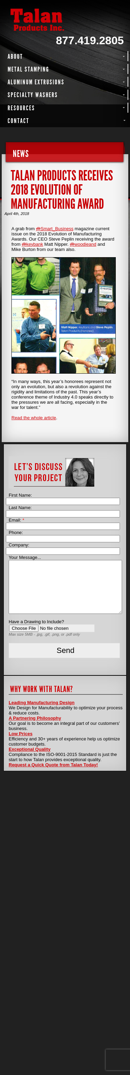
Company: (19, 545)
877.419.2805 (90, 40)
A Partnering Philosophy (35, 718)
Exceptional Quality (30, 749)
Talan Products (65, 20)
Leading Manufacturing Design (42, 702)
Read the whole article (33, 417)
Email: (16, 520)
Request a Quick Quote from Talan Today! (53, 764)
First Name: (20, 495)
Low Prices (21, 733)
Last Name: (20, 507)
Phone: (16, 532)
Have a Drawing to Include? (36, 621)
